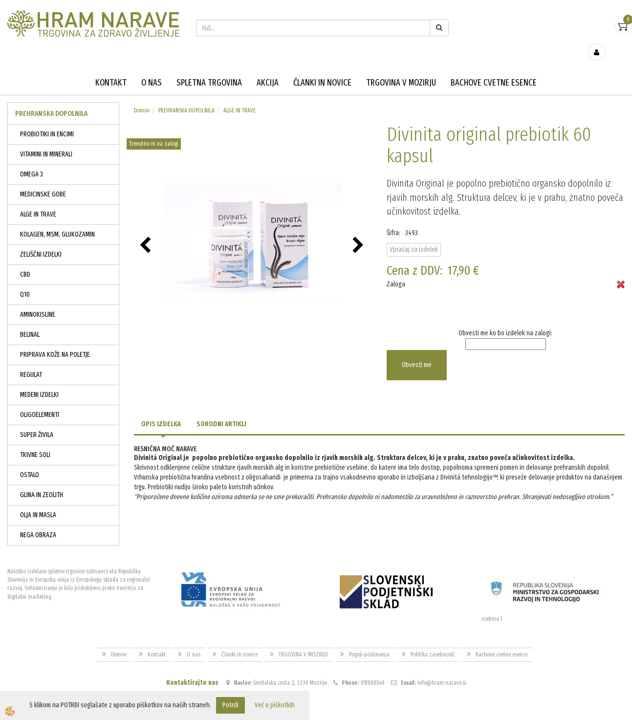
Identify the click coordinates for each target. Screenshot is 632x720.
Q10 (25, 280)
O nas (151, 68)
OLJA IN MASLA (38, 501)
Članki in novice (322, 68)
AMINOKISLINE (37, 300)
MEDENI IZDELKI (39, 380)
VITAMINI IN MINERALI (46, 140)
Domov (142, 96)
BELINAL (30, 320)
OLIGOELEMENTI (39, 400)
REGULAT (31, 360)
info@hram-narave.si (441, 668)
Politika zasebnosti (433, 640)
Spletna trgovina (209, 68)
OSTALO (29, 461)
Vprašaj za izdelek (414, 235)
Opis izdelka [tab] (161, 410)
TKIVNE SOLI (35, 440)
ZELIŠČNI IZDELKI (41, 240)
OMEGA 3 (31, 160)
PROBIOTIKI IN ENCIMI (47, 120)
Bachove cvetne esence (494, 68)
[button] (359, 231)
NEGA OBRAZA (38, 521)
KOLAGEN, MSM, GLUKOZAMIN (57, 220)
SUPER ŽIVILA (36, 420)
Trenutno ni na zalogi (153, 129)
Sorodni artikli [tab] (221, 410)
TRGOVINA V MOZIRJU (401, 68)
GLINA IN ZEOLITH (41, 481)
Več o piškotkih (275, 705)
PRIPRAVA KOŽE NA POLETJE (55, 340)
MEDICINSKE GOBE (43, 180)
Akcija (268, 68)
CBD (25, 260)
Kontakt (111, 68)
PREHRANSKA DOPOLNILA (186, 96)
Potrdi (230, 705)
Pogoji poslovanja (369, 640)
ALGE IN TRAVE (38, 200)
